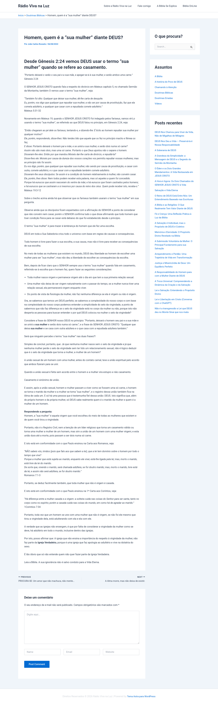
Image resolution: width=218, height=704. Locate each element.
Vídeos (158, 103)
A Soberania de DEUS (166, 150)
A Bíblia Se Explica (168, 6)
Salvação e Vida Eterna (167, 190)
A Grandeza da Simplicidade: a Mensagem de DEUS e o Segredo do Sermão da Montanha (174, 159)
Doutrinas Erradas (164, 98)
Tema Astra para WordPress (141, 696)
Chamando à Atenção (166, 87)
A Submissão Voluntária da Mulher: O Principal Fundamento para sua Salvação (175, 252)
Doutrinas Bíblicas (164, 92)
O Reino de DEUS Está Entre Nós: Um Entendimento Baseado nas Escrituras (174, 199)
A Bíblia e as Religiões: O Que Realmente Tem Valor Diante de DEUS (171, 212)
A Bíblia (159, 76)
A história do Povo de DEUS (169, 81)
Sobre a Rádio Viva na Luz (122, 6)
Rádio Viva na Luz (33, 6)
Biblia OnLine (190, 6)
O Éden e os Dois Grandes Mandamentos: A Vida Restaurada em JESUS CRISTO (173, 172)
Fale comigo (147, 6)
